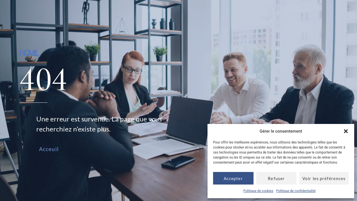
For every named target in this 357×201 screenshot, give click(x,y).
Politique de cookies (258, 191)
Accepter (233, 178)
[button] (346, 131)
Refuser (276, 178)
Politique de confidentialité (296, 191)
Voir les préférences (324, 178)
